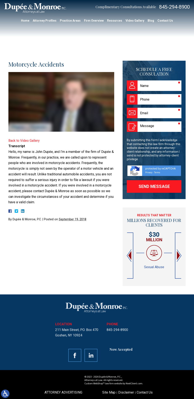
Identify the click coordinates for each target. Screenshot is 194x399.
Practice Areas (70, 20)
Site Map (108, 392)
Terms (157, 172)
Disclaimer (126, 392)
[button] (129, 255)
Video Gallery (135, 20)
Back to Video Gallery (24, 141)
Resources (114, 20)
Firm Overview (94, 20)
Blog (151, 20)
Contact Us (165, 20)
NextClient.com (134, 383)
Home (25, 20)
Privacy (148, 172)
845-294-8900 (174, 6)
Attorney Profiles (44, 20)
